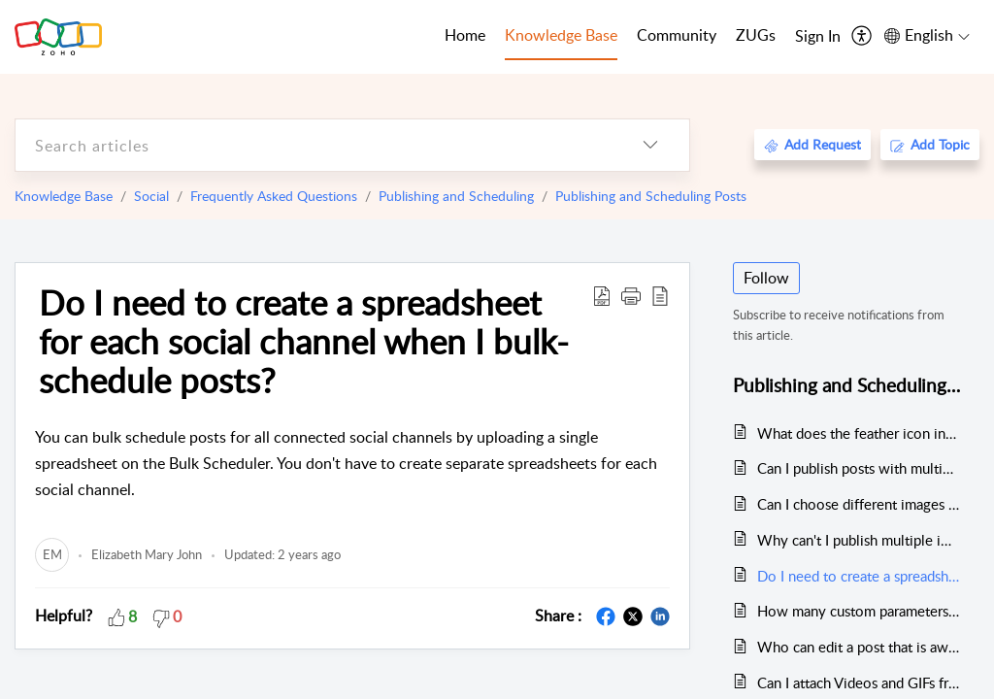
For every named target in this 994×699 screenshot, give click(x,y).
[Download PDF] (602, 295)
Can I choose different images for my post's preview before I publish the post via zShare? (858, 504)
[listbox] (650, 145)
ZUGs (756, 35)
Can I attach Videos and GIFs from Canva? (858, 682)
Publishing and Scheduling (456, 195)
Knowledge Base (64, 195)
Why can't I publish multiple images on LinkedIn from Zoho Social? (858, 539)
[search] (314, 145)
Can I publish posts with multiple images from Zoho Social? (858, 468)
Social (151, 195)
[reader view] (660, 295)
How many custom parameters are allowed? (858, 610)
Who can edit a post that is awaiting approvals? (858, 646)
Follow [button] (766, 277)
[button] (631, 295)
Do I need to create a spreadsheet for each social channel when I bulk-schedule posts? (304, 341)
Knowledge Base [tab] (561, 35)
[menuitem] (817, 37)
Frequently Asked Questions (273, 195)
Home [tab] (465, 35)
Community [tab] (676, 35)
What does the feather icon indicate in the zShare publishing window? (858, 433)
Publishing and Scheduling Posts (650, 195)
